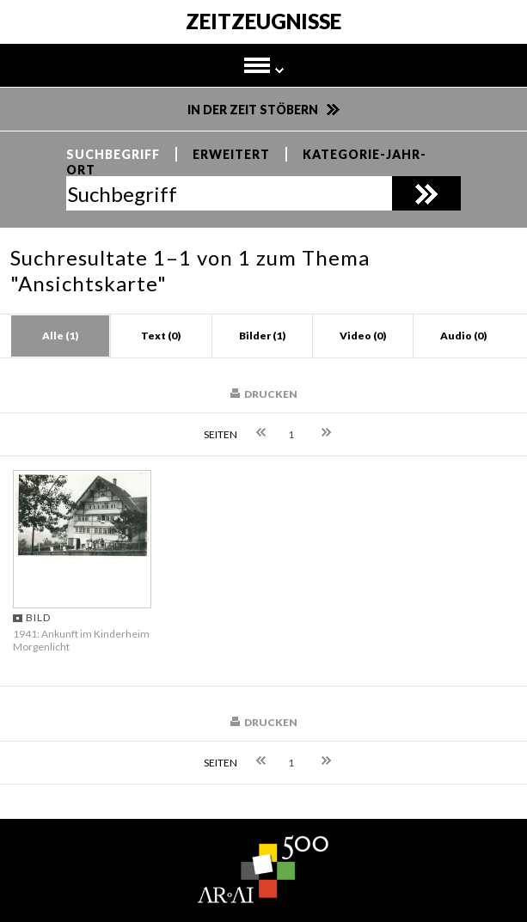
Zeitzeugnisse (263, 22)
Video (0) (363, 335)
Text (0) (161, 335)
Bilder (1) (262, 335)
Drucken (270, 394)
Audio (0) (463, 335)
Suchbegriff (113, 154)
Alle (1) (60, 335)
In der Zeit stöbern (252, 109)
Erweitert (231, 154)
